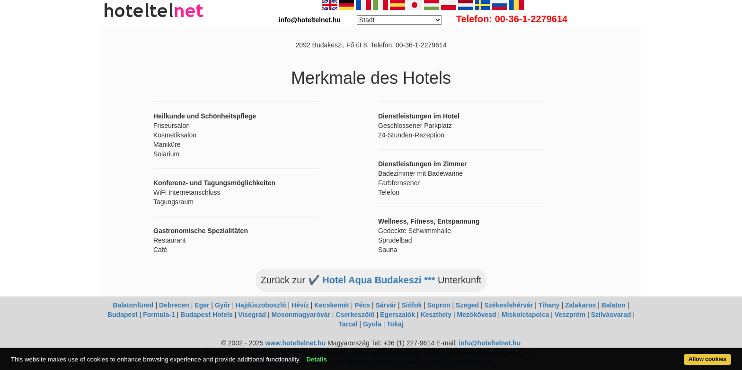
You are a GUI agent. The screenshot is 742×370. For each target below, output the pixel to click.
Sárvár (385, 305)
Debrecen (174, 305)
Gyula (372, 324)
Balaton (613, 305)
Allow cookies (707, 359)
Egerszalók (397, 314)
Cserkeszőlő (355, 314)
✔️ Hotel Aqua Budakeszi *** (371, 280)
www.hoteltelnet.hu (295, 343)
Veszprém (570, 314)
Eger (201, 305)
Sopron (438, 305)
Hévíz (300, 305)
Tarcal (347, 324)
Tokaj (395, 324)
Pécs (362, 305)
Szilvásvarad (611, 314)
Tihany (549, 305)
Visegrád (252, 314)
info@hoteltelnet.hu (490, 343)
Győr (222, 305)
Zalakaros (580, 305)
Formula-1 (159, 314)
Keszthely (436, 314)
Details (316, 359)
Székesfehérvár (509, 305)
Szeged (467, 305)
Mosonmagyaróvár (300, 314)
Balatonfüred (133, 305)
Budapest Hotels (206, 314)
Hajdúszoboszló (261, 305)
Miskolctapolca (525, 314)
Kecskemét (331, 305)
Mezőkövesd (476, 314)
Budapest (122, 314)
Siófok (411, 305)
